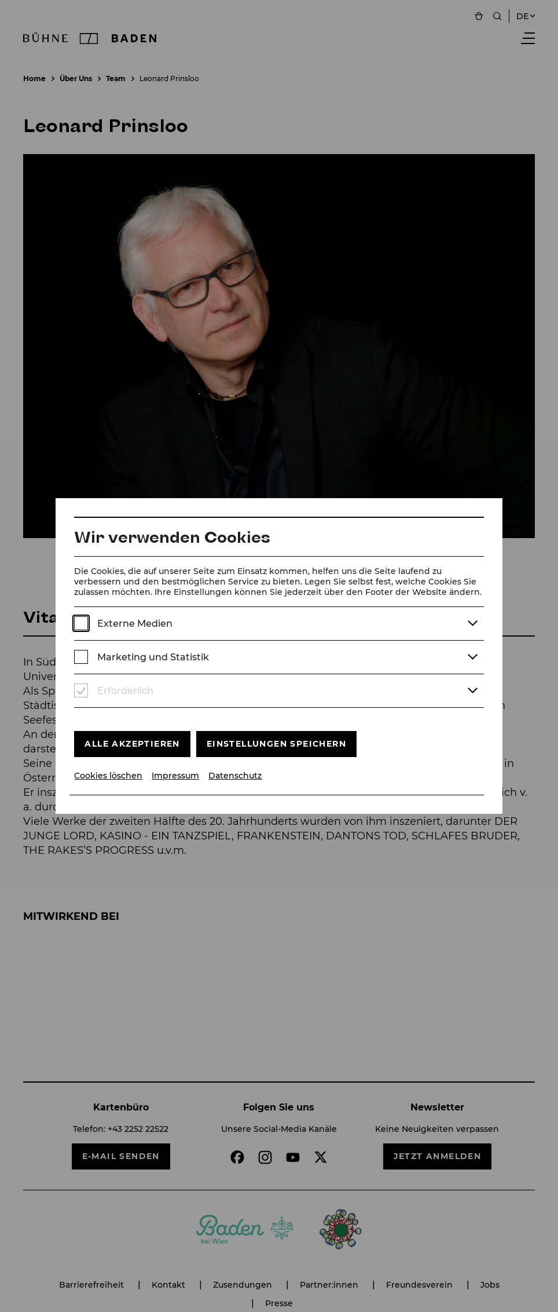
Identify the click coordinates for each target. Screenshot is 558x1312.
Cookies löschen (108, 776)
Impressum (175, 776)
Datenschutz (235, 776)
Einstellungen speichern (276, 744)
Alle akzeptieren (132, 744)
